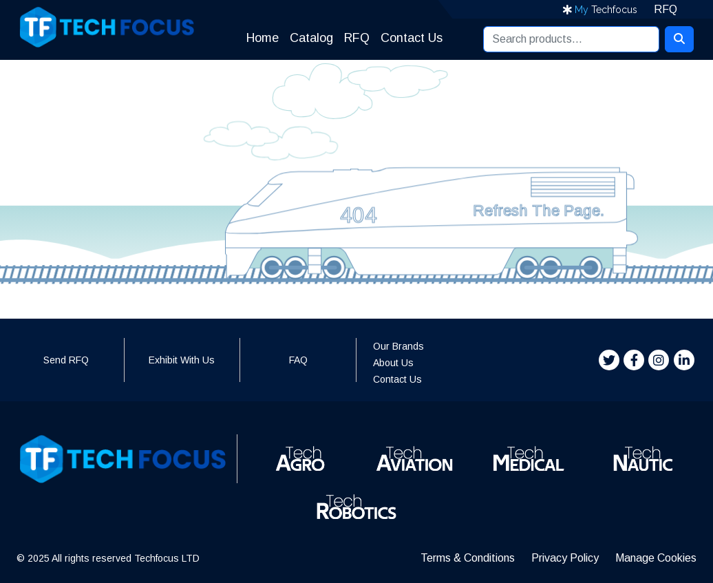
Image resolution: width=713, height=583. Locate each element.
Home (257, 38)
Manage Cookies (655, 558)
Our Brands (398, 346)
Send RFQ (66, 359)
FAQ (298, 359)
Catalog (306, 38)
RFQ (665, 9)
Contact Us (412, 38)
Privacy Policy (565, 558)
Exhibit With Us (182, 359)
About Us (393, 362)
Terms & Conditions (468, 558)
